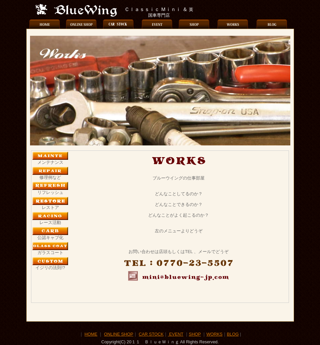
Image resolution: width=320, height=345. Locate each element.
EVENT (175, 334)
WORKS (214, 334)
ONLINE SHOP (118, 334)
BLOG (233, 334)
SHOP (195, 334)
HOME (90, 334)
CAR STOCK (151, 334)
